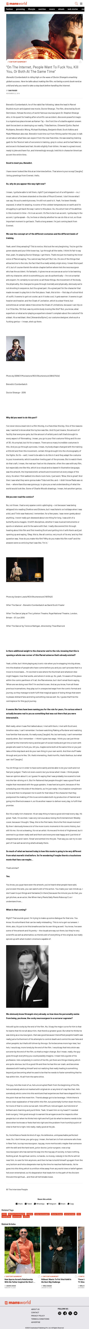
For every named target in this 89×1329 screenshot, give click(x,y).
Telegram (51, 1204)
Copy (70, 1204)
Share (19, 1204)
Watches (42, 9)
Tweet (28, 1204)
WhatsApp (39, 1204)
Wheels (61, 9)
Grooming (20, 9)
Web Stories (73, 9)
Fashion (9, 9)
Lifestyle (31, 9)
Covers (52, 9)
